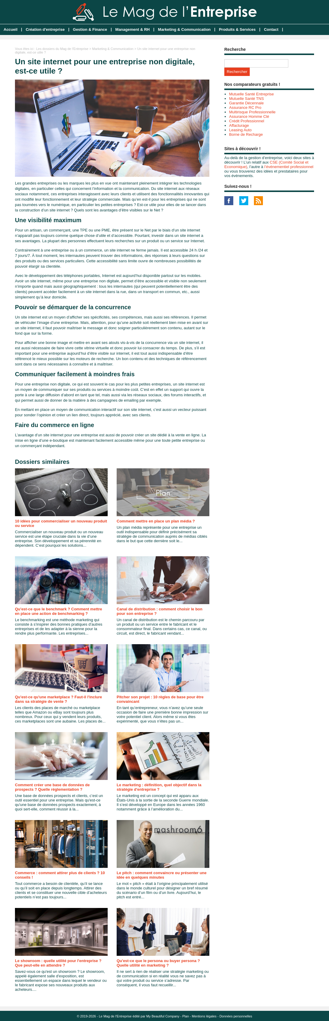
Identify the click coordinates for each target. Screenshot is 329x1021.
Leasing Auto (240, 130)
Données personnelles (236, 1016)
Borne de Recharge (246, 134)
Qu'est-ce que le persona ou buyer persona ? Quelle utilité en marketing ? (158, 962)
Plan (185, 1016)
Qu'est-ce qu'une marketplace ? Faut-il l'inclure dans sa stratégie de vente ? (58, 699)
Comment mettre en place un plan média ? (156, 521)
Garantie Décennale (246, 103)
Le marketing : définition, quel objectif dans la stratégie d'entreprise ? (159, 787)
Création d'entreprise (45, 29)
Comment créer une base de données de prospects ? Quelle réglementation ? (52, 787)
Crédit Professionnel (246, 121)
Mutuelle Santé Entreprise (251, 94)
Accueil (10, 29)
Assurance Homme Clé (249, 116)
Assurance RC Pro (245, 107)
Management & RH (132, 29)
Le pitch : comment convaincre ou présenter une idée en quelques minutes (162, 875)
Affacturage (239, 125)
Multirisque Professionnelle (252, 112)
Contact (271, 29)
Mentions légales (204, 1016)
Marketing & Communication (184, 29)
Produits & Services (237, 29)
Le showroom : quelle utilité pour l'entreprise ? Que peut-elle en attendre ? (58, 962)
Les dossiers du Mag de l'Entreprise (62, 49)
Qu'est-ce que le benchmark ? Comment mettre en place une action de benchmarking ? (58, 611)
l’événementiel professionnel (288, 166)
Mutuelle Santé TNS (246, 98)
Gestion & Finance (90, 29)
